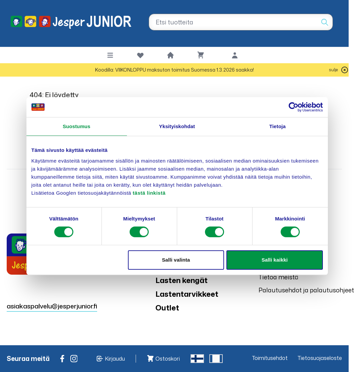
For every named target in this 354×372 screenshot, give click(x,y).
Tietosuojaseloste (320, 358)
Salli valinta (176, 260)
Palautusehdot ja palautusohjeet (306, 290)
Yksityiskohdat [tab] (177, 126)
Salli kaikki (275, 260)
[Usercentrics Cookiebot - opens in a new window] (293, 107)
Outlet (167, 307)
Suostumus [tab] (76, 126)
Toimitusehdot (270, 358)
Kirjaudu (115, 358)
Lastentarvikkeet (186, 294)
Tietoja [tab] (277, 126)
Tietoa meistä (278, 277)
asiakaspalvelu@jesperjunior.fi (52, 305)
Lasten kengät (181, 280)
